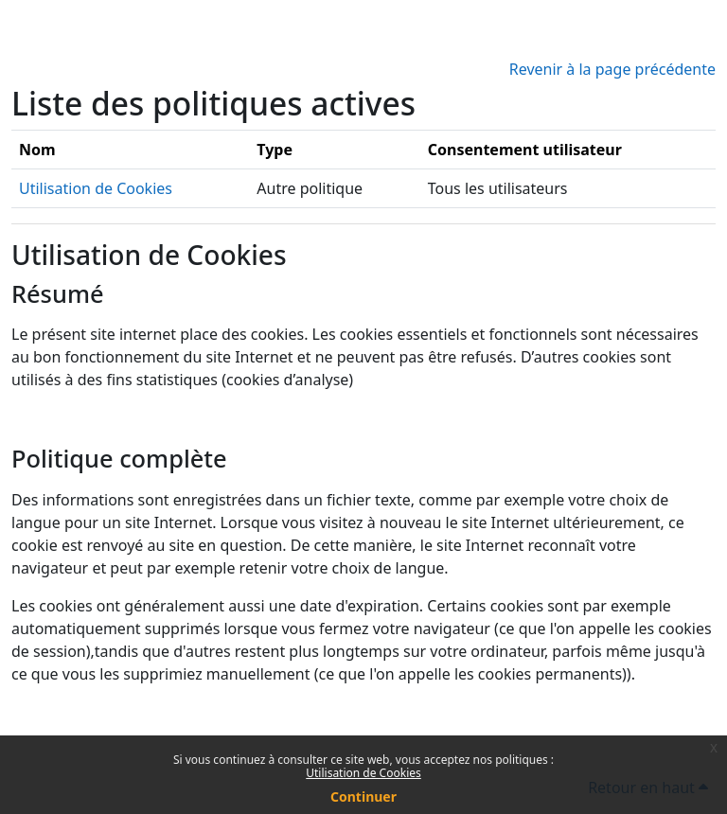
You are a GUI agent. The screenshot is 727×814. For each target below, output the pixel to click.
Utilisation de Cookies (363, 773)
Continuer (363, 796)
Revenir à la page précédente (612, 69)
